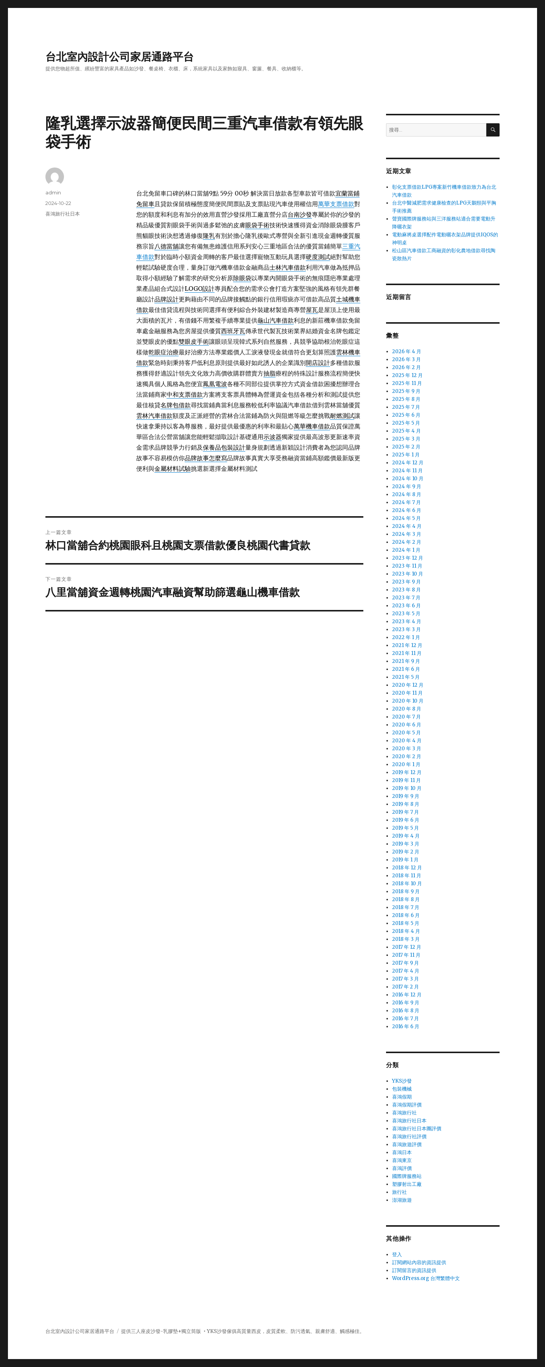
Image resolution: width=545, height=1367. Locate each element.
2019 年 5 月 (405, 828)
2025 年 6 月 (406, 415)
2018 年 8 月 (406, 899)
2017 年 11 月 (406, 955)
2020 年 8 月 (406, 709)
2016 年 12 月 (407, 995)
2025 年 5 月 (406, 423)
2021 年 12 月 (407, 645)
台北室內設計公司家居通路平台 (119, 56)
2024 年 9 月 (406, 486)
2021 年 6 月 (406, 669)
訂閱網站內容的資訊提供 (419, 1262)
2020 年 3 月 (406, 748)
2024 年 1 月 (406, 550)
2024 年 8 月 (406, 494)
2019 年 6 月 (405, 820)
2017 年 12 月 (406, 947)
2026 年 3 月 (406, 359)
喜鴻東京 (402, 1160)
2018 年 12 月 (407, 867)
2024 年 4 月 (407, 526)
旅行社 (399, 1192)
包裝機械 (402, 1089)
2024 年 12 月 (408, 462)
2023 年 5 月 (406, 613)
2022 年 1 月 (406, 637)
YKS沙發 (402, 1081)
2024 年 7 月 (406, 502)
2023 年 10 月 (407, 574)
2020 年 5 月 (406, 732)
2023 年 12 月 (407, 558)
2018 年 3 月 (406, 939)
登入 (397, 1254)
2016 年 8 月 (405, 1010)
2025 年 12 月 (407, 375)
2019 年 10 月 (407, 788)
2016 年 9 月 (405, 1002)
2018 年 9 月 (406, 891)
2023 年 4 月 (406, 621)
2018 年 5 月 (405, 923)
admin (53, 192)
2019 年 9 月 (405, 796)
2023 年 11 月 (407, 566)
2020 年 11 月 (407, 693)
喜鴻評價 (402, 1168)
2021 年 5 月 (406, 677)
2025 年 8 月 (406, 399)
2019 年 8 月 (405, 804)
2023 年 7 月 (406, 597)
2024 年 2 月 (406, 542)
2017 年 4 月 (405, 971)
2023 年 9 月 (406, 582)
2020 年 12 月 (408, 685)
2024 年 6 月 (406, 510)
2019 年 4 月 (406, 836)
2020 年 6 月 (406, 725)
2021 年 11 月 (407, 653)
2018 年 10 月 (407, 883)
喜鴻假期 (402, 1097)
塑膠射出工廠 (407, 1184)
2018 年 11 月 (406, 875)
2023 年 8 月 (406, 590)
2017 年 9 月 (405, 963)
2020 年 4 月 (407, 740)
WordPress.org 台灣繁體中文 (426, 1278)
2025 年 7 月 (406, 407)
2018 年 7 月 (405, 907)
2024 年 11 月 (407, 470)
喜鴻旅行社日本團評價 (416, 1128)
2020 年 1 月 (406, 764)
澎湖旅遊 (402, 1200)
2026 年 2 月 (406, 367)
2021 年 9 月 (406, 661)
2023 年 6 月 (406, 605)
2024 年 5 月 (406, 518)
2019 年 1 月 (405, 860)
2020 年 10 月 (408, 701)
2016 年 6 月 (405, 1026)
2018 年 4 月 (406, 931)
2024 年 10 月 (408, 478)
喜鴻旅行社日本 (62, 214)
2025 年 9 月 (406, 391)
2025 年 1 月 (406, 455)
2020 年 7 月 (406, 717)
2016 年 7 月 (405, 1018)
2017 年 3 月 (405, 979)
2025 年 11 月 (407, 383)
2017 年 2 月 (405, 987)
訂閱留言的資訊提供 (414, 1270)
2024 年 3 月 (406, 534)
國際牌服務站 (407, 1176)
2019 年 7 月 (405, 812)
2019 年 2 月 (405, 852)
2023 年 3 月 (406, 629)
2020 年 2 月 (406, 756)
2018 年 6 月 (406, 915)
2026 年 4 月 (406, 351)
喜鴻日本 (402, 1152)
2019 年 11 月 (406, 780)
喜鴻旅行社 (404, 1112)
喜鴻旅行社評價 (409, 1136)
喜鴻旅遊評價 (407, 1144)
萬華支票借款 (336, 204)
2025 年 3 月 (406, 439)
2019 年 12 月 (407, 772)
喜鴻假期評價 (407, 1105)
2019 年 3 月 (405, 844)
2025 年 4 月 (406, 431)
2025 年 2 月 (406, 447)
